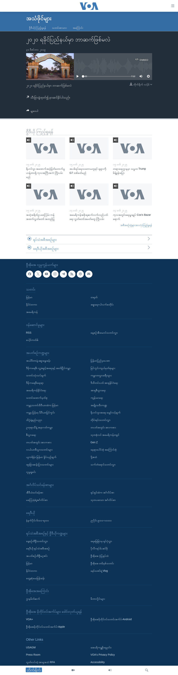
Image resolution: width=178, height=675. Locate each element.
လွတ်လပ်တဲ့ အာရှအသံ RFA (40, 662)
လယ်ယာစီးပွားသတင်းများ (39, 449)
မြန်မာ (29, 297)
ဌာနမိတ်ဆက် (33, 598)
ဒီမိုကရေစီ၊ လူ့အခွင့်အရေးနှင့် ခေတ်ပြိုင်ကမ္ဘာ (48, 368)
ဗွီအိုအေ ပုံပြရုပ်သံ (100, 556)
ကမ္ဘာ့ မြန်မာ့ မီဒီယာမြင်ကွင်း (40, 412)
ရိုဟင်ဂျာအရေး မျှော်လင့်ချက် (106, 412)
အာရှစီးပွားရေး (98, 390)
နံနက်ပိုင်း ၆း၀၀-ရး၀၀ (37, 520)
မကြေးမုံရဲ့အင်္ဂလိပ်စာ (37, 499)
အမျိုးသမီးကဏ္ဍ (99, 405)
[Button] (32, 111)
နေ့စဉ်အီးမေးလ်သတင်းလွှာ (104, 332)
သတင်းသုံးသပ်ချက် (36, 375)
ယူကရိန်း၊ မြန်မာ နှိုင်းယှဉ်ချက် (41, 457)
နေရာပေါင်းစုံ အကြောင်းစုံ (104, 449)
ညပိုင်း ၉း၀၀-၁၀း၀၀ (101, 520)
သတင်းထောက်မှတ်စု (37, 397)
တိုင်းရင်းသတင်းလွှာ (101, 420)
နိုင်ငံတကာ (31, 304)
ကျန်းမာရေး (97, 397)
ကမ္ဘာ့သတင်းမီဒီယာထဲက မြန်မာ (42, 405)
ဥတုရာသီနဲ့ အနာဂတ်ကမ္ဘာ (39, 427)
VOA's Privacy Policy (103, 654)
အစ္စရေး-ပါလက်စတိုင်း (102, 304)
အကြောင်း (78, 27)
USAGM (31, 647)
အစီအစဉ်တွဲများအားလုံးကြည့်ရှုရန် (136, 225)
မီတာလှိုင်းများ (98, 598)
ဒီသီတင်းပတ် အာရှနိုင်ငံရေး (104, 383)
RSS (28, 332)
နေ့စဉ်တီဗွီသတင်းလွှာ (37, 541)
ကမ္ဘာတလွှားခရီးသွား (101, 375)
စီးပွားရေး (31, 434)
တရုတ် (94, 297)
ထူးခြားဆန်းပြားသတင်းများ (39, 464)
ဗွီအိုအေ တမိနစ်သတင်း (102, 563)
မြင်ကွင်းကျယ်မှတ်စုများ (103, 368)
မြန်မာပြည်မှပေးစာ (100, 360)
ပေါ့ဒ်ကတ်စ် (32, 340)
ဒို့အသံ (94, 457)
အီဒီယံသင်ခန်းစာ (34, 492)
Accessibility (98, 662)
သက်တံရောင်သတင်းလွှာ (103, 464)
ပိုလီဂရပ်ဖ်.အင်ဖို (99, 548)
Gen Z (94, 442)
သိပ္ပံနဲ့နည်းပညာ (34, 420)
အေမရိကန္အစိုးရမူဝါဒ (101, 647)
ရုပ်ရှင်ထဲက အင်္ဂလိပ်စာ (102, 492)
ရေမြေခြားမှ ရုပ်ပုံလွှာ (101, 541)
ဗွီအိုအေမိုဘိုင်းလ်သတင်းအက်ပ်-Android (111, 619)
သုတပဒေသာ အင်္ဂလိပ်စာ (103, 499)
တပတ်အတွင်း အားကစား (39, 442)
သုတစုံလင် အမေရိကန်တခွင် (105, 434)
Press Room (33, 654)
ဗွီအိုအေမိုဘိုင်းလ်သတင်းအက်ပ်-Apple (45, 626)
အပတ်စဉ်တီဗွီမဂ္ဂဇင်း (37, 556)
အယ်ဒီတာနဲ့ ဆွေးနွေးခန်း (38, 360)
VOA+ (29, 619)
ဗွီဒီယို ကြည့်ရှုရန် (37, 27)
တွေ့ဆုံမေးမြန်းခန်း (35, 578)
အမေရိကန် (32, 312)
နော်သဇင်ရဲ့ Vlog (99, 570)
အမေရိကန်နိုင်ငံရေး (36, 390)
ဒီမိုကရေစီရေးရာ (35, 383)
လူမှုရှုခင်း (31, 471)
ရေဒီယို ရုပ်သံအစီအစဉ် (38, 548)
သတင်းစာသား (59, 27)
